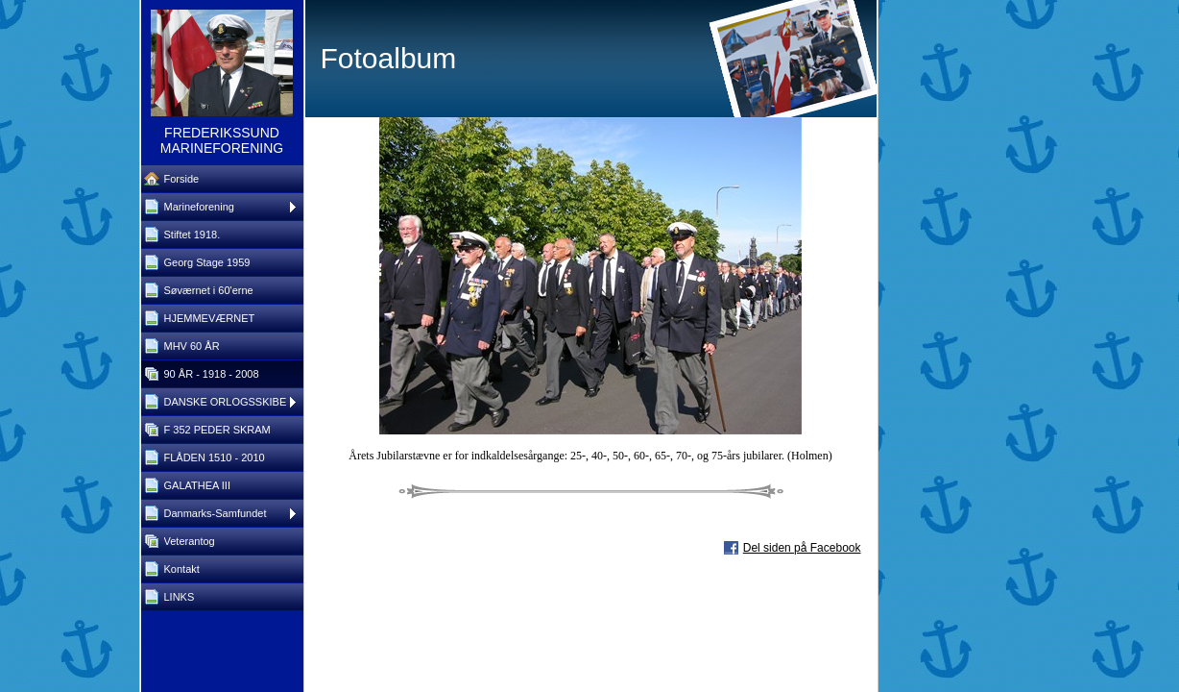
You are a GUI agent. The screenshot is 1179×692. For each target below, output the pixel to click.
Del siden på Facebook (802, 548)
